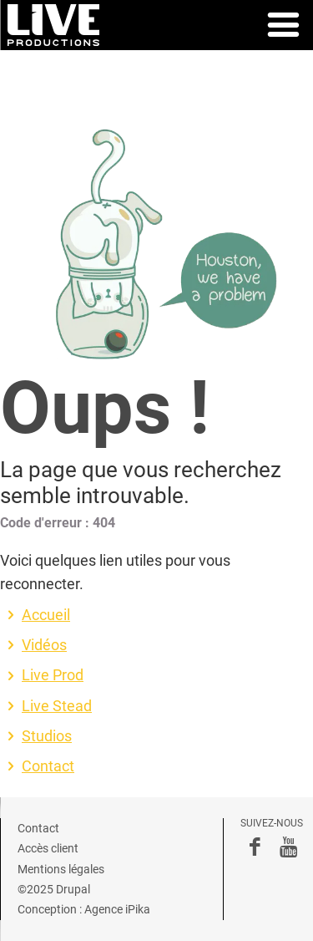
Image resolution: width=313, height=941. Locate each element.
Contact (48, 766)
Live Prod (52, 675)
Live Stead (57, 706)
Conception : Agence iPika (84, 909)
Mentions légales (61, 869)
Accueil (46, 615)
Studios (47, 736)
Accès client (48, 848)
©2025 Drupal (54, 889)
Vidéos (44, 645)
